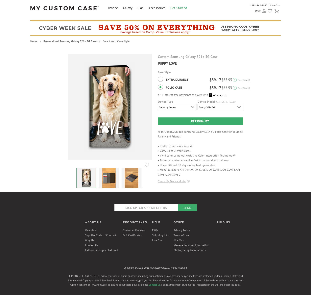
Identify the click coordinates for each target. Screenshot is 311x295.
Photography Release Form (190, 250)
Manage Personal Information (191, 245)
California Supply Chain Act (101, 250)
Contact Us (91, 245)
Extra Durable (173, 79)
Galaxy (127, 8)
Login (258, 10)
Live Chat (275, 5)
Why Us (89, 240)
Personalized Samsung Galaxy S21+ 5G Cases (70, 41)
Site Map (179, 240)
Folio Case (170, 87)
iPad (140, 8)
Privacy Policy (182, 230)
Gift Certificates (132, 235)
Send (187, 208)
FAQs (155, 230)
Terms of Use (181, 235)
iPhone (113, 8)
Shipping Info (160, 235)
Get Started (178, 8)
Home (33, 41)
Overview (90, 230)
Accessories (157, 8)
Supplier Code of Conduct (100, 235)
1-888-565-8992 (258, 5)
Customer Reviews (134, 230)
